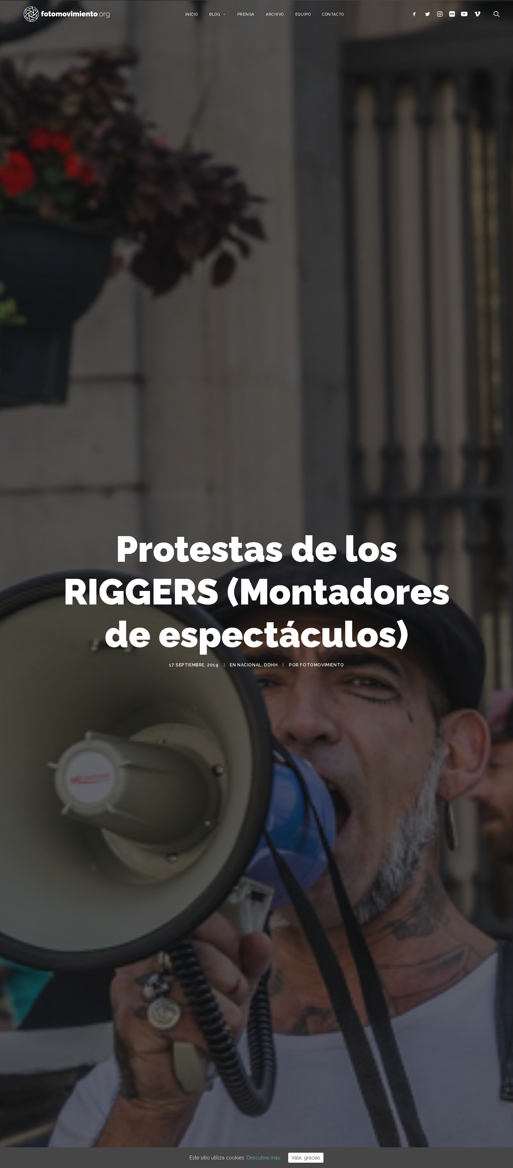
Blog (225, 17)
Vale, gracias (305, 1158)
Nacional (249, 660)
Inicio (198, 17)
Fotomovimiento (322, 660)
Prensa (252, 17)
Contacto (340, 17)
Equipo (310, 17)
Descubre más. (264, 1158)
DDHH (271, 660)
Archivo (282, 17)
